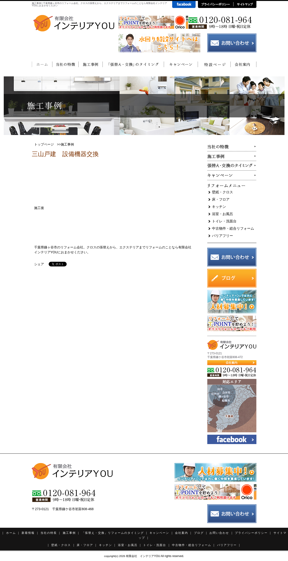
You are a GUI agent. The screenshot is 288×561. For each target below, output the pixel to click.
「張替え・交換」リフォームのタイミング (113, 533)
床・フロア (221, 199)
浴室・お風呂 (222, 214)
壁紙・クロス (222, 192)
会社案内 (181, 533)
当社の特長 (48, 533)
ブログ (199, 533)
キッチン (219, 207)
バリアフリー (222, 236)
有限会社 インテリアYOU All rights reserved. (155, 556)
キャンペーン (159, 533)
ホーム (11, 533)
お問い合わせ (219, 533)
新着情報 (28, 533)
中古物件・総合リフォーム (233, 228)
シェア (39, 264)
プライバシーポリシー (251, 533)
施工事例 (69, 533)
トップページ (44, 144)
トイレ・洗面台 (224, 221)
